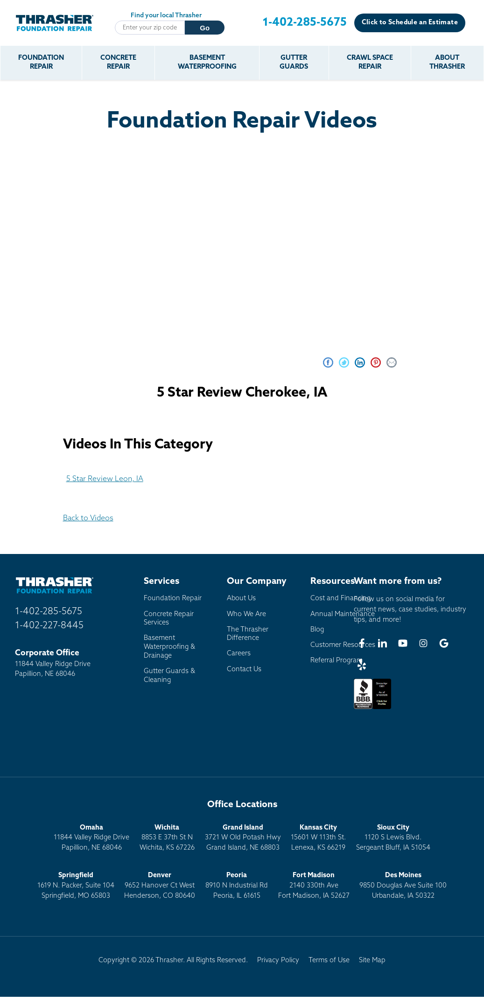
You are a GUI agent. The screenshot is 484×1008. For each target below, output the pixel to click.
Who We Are (246, 614)
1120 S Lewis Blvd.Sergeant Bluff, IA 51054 (393, 838)
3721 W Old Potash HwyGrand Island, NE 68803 (243, 838)
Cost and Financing (340, 598)
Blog (317, 629)
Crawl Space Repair (370, 62)
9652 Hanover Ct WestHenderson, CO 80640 (159, 885)
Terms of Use (329, 960)
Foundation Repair (41, 62)
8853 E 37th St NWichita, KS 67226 (167, 838)
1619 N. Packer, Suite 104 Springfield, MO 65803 (75, 885)
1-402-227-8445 (49, 626)
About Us (241, 598)
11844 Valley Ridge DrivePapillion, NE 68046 (91, 838)
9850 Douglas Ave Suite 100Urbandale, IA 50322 (403, 885)
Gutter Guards (294, 62)
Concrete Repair (118, 62)
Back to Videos (88, 518)
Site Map (372, 960)
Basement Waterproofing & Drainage (169, 647)
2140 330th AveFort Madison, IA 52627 (314, 885)
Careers (239, 653)
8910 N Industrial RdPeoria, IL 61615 (236, 885)
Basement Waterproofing (207, 62)
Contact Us (244, 669)
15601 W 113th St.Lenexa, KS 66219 (318, 838)
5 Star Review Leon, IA (104, 479)
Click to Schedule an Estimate (410, 22)
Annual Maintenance (342, 614)
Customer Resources (342, 645)
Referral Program (336, 660)
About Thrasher (447, 62)
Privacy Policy (278, 960)
